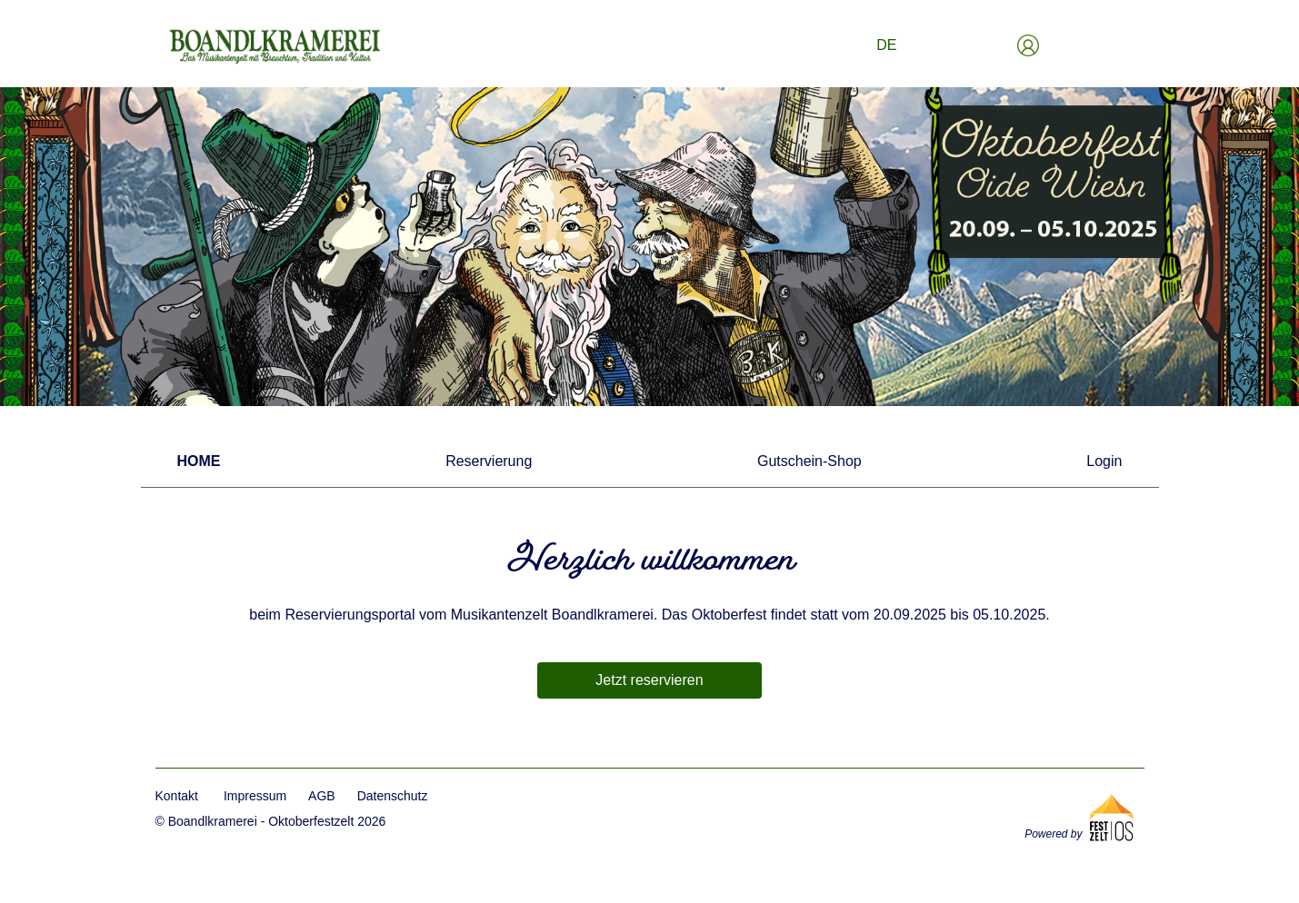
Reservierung (488, 461)
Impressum (255, 796)
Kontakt (176, 796)
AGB (321, 796)
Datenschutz (392, 796)
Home (199, 461)
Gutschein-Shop (809, 461)
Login (1104, 461)
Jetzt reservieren (649, 680)
